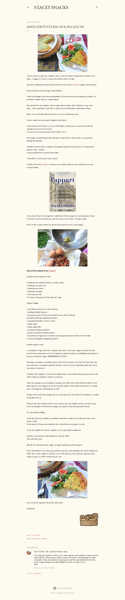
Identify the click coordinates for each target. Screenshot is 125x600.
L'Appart (75, 85)
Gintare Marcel (69, 593)
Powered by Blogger (62, 588)
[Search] (96, 6)
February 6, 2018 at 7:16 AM (44, 568)
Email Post (37, 535)
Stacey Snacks (51, 7)
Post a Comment (34, 573)
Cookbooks (36, 538)
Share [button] (29, 535)
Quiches (44, 538)
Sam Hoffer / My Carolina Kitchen (48, 552)
